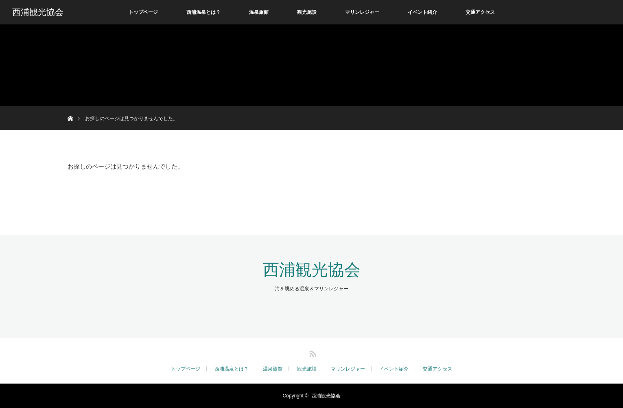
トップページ (143, 12)
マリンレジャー (362, 12)
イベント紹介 (422, 12)
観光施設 (307, 12)
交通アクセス (480, 12)
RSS (312, 352)
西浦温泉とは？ (203, 12)
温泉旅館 (259, 12)
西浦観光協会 (37, 12)
